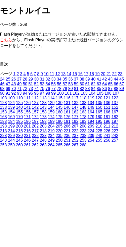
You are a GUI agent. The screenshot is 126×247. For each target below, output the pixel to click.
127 (35, 102)
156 (27, 112)
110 (19, 98)
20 (103, 73)
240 (98, 135)
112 (35, 98)
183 (3, 121)
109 (11, 98)
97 (42, 93)
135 (98, 102)
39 (87, 79)
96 (36, 93)
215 (19, 131)
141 (27, 107)
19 (97, 73)
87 (110, 88)
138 (3, 107)
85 (99, 88)
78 (59, 88)
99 (53, 93)
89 (121, 88)
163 (83, 112)
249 (51, 140)
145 (59, 107)
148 (83, 107)
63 (99, 84)
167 (115, 112)
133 (83, 102)
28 (25, 79)
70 (13, 88)
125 (19, 102)
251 (67, 140)
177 (75, 116)
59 (76, 84)
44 (116, 79)
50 (25, 84)
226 (106, 131)
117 (75, 98)
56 (59, 84)
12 (57, 73)
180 (98, 116)
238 (83, 135)
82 (82, 88)
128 (43, 102)
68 (2, 88)
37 (76, 79)
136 (106, 102)
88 (116, 88)
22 (114, 73)
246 (27, 140)
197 (115, 121)
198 (3, 126)
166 (106, 112)
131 (67, 102)
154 (11, 112)
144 (51, 107)
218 (43, 131)
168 (3, 116)
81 (76, 88)
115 (59, 98)
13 (63, 73)
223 (83, 131)
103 (84, 93)
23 (120, 73)
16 (80, 73)
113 (43, 98)
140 (19, 107)
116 (67, 98)
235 (59, 135)
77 (53, 88)
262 (35, 145)
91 (8, 93)
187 (35, 121)
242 (115, 135)
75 (42, 88)
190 (59, 121)
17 (86, 73)
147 (75, 107)
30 (36, 79)
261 (27, 145)
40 (93, 79)
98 (47, 93)
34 (59, 79)
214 (11, 131)
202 (35, 126)
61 (87, 84)
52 (36, 84)
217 (35, 131)
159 (51, 112)
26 (13, 79)
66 (116, 84)
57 (64, 84)
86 (104, 88)
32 (47, 79)
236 (67, 135)
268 (83, 145)
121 (106, 98)
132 (75, 102)
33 (53, 79)
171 (27, 116)
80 (70, 88)
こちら (6, 40)
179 (91, 116)
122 (115, 98)
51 (31, 84)
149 (91, 107)
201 (27, 126)
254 (91, 140)
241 (106, 135)
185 (19, 121)
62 (93, 84)
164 (91, 112)
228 (3, 135)
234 (51, 135)
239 (91, 135)
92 (13, 93)
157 (35, 112)
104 (92, 93)
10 (46, 73)
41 (99, 79)
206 (67, 126)
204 (51, 126)
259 (11, 145)
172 (35, 116)
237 (75, 135)
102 (76, 93)
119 (91, 98)
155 (19, 112)
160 (59, 112)
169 (11, 116)
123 (3, 102)
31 (42, 79)
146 (67, 107)
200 (19, 126)
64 (104, 84)
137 (115, 102)
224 (91, 131)
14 (69, 73)
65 (110, 84)
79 (64, 88)
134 (91, 102)
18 (91, 73)
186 (27, 121)
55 (53, 84)
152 (115, 107)
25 (8, 79)
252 (75, 140)
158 (43, 112)
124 (11, 102)
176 (67, 116)
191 (67, 121)
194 (91, 121)
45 (121, 79)
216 (27, 131)
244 (11, 140)
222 (75, 131)
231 (27, 135)
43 (110, 79)
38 (82, 79)
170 (19, 116)
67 (121, 84)
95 (31, 93)
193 (83, 121)
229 (11, 135)
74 (36, 88)
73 (31, 88)
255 (98, 140)
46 (2, 84)
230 (19, 135)
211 (106, 126)
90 (2, 93)
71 (19, 88)
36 (70, 79)
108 (3, 98)
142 (35, 107)
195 (98, 121)
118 (83, 98)
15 (74, 73)
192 (75, 121)
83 (87, 88)
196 (106, 121)
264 (51, 145)
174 (51, 116)
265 (59, 145)
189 (51, 121)
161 (67, 112)
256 (106, 140)
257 (115, 140)
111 (27, 98)
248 (43, 140)
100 (60, 93)
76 (47, 88)
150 (98, 107)
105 (100, 93)
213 (3, 131)
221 (67, 131)
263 (43, 145)
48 (13, 84)
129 (51, 102)
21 (109, 73)
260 (19, 145)
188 (43, 121)
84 (93, 88)
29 (31, 79)
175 (59, 116)
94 (25, 93)
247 (35, 140)
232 (35, 135)
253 (83, 140)
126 (27, 102)
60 (82, 84)
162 (75, 112)
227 (115, 131)
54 (47, 84)
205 (59, 126)
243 (3, 140)
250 (59, 140)
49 (19, 84)
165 (98, 112)
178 (83, 116)
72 (25, 88)
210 (98, 126)
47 (8, 84)
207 (75, 126)
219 (51, 131)
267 (75, 145)
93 (19, 93)
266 (67, 145)
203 (43, 126)
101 (68, 93)
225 (98, 131)
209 (91, 126)
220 (59, 131)
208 (83, 126)
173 (43, 116)
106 (107, 93)
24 (2, 79)
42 (104, 79)
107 (116, 93)
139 (11, 107)
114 (51, 98)
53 (42, 84)
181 (106, 116)
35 (64, 79)
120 (98, 98)
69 (8, 88)
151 (106, 107)
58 (70, 84)
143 (43, 107)
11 (52, 73)
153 (3, 112)
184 (11, 121)
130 (59, 102)
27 (19, 79)
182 (115, 116)
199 (11, 126)
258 (3, 145)
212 (115, 126)
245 (19, 140)
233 (43, 135)
